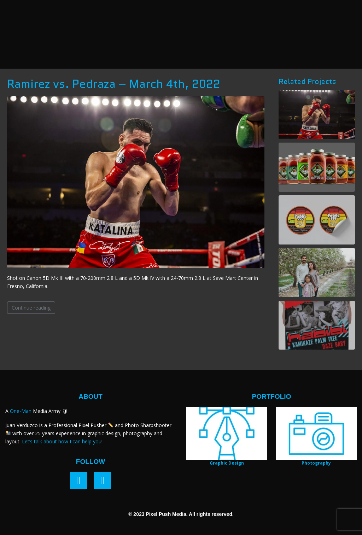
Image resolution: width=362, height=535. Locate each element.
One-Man (20, 411)
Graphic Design (227, 463)
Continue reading (31, 307)
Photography (316, 463)
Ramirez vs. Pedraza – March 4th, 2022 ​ (115, 84)
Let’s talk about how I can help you (61, 441)
